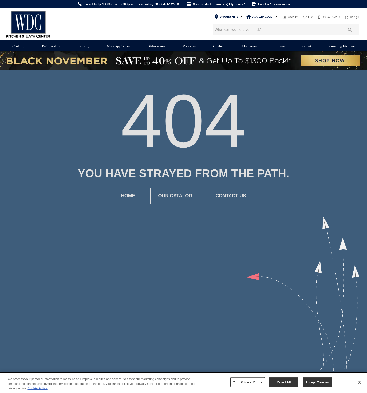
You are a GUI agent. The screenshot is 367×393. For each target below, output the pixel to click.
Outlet (306, 46)
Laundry (83, 46)
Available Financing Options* (215, 4)
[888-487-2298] (328, 16)
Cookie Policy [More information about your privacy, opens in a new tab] (37, 388)
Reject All (284, 382)
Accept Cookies (317, 382)
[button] (285, 17)
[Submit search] (350, 30)
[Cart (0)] (351, 16)
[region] (183, 382)
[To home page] (28, 24)
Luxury (280, 46)
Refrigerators (51, 46)
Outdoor (219, 46)
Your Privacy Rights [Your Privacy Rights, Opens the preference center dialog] (247, 382)
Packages (189, 46)
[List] (307, 16)
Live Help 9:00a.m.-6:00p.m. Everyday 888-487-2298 (128, 4)
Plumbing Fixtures (341, 46)
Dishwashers (156, 46)
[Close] (359, 382)
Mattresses (249, 46)
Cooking (18, 46)
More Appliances (118, 46)
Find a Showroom (270, 4)
